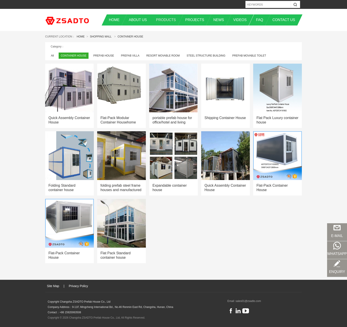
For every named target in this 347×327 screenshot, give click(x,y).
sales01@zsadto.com (248, 301)
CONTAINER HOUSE (130, 36)
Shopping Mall (101, 36)
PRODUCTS (166, 20)
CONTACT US (283, 20)
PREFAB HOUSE (103, 55)
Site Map (53, 286)
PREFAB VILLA (130, 55)
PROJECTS (194, 20)
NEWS (218, 20)
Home (81, 36)
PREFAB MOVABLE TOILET (249, 55)
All (52, 55)
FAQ (259, 20)
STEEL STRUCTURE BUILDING (206, 55)
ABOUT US (138, 20)
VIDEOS (240, 20)
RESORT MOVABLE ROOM (163, 55)
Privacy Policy (78, 286)
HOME (114, 20)
